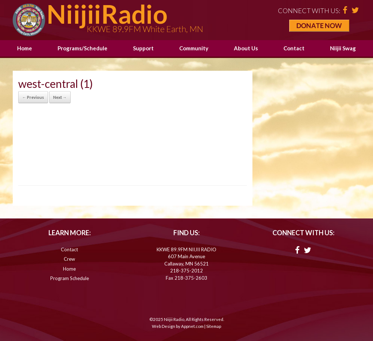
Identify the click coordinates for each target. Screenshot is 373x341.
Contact (294, 48)
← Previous (33, 97)
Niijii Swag (343, 48)
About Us (246, 48)
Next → (60, 97)
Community (193, 48)
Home (24, 48)
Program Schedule (69, 278)
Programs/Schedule (82, 48)
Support (143, 48)
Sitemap (213, 326)
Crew (69, 259)
